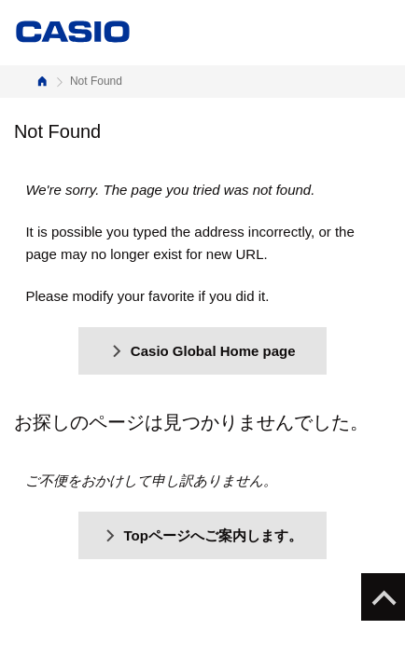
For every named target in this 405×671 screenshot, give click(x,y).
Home (42, 81)
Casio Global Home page (202, 351)
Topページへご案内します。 (202, 535)
